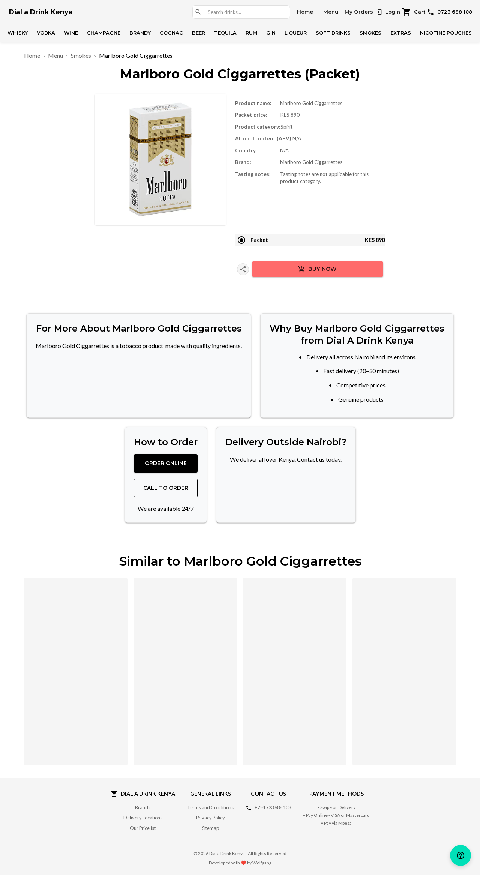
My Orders (359, 12)
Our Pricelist (143, 828)
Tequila (225, 33)
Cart (413, 12)
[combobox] (245, 12)
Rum (251, 33)
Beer (198, 33)
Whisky (18, 33)
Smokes (370, 33)
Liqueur (296, 33)
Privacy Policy (210, 818)
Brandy (140, 33)
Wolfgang (262, 863)
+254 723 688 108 (273, 807)
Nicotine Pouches (446, 33)
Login (387, 12)
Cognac (171, 33)
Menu (330, 12)
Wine (71, 33)
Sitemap (210, 828)
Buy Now (317, 269)
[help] (460, 855)
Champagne (103, 33)
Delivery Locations (142, 818)
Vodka (46, 33)
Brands (142, 807)
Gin (271, 33)
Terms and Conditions (210, 807)
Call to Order (165, 488)
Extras (400, 33)
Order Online (166, 463)
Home (305, 12)
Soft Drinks (333, 33)
